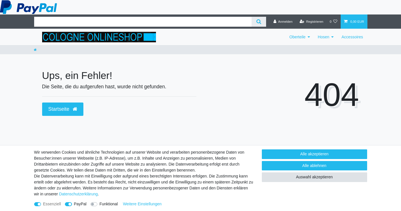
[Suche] (259, 22)
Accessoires (352, 37)
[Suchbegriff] (143, 22)
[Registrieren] (311, 21)
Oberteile (297, 37)
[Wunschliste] (333, 21)
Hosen (323, 37)
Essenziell (52, 204)
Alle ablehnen (314, 165)
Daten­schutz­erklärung (78, 194)
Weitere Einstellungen (142, 204)
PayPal (80, 204)
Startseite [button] (62, 109)
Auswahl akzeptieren (314, 177)
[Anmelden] (283, 21)
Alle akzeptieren (314, 154)
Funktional (108, 204)
